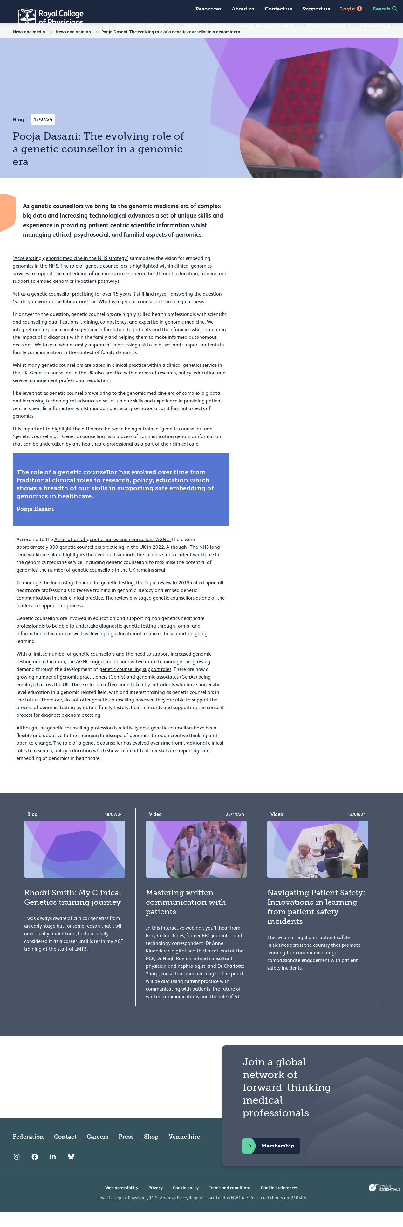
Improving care (329, 25)
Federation (28, 1151)
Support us (316, 9)
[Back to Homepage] (46, 19)
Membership (378, 25)
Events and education (148, 25)
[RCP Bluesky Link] (71, 1172)
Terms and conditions (230, 1202)
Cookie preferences (279, 1202)
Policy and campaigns (270, 25)
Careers (97, 1151)
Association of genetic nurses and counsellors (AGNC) (112, 555)
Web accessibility (121, 1202)
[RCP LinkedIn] (53, 1172)
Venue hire (184, 1151)
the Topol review (154, 598)
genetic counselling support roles (135, 684)
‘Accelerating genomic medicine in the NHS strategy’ (70, 273)
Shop (151, 1151)
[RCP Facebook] (35, 1172)
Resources (208, 9)
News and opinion (73, 47)
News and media (209, 25)
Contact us (278, 9)
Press (126, 1151)
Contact (65, 1151)
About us (243, 9)
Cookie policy (186, 1202)
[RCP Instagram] (17, 1172)
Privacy (155, 1202)
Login (351, 9)
